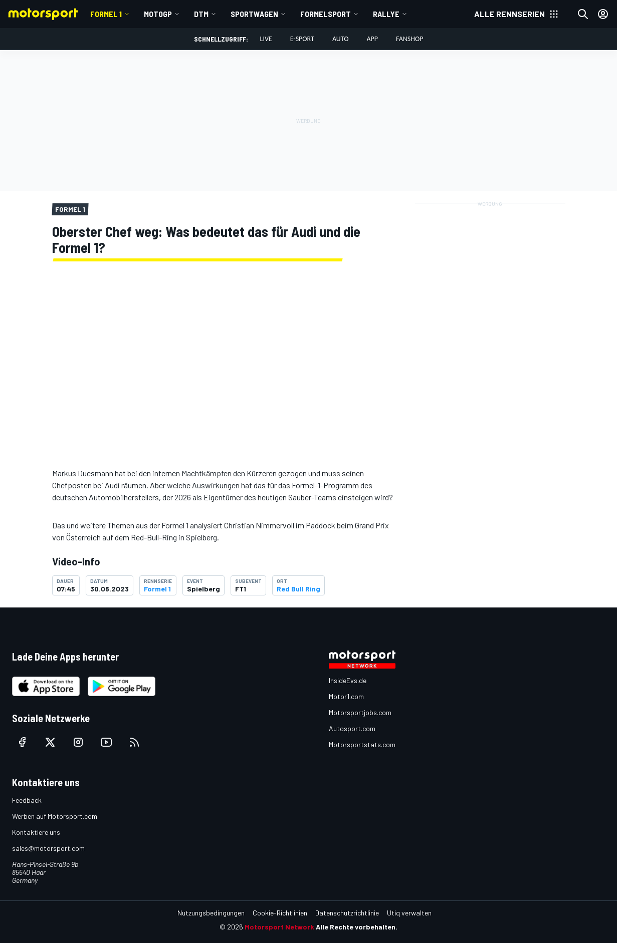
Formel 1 (106, 14)
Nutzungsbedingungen (211, 912)
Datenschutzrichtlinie (347, 912)
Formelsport (325, 14)
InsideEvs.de (347, 680)
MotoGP (158, 14)
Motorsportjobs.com (360, 712)
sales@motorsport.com (48, 848)
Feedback (27, 800)
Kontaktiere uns (36, 832)
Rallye (386, 14)
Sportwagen (254, 14)
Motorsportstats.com (362, 744)
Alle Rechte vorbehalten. (356, 926)
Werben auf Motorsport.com (54, 816)
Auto (340, 39)
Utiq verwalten (409, 912)
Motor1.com (346, 696)
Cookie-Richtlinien (280, 912)
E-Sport (302, 39)
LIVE (266, 39)
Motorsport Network (279, 926)
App (372, 39)
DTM (201, 14)
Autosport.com (352, 728)
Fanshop (409, 39)
